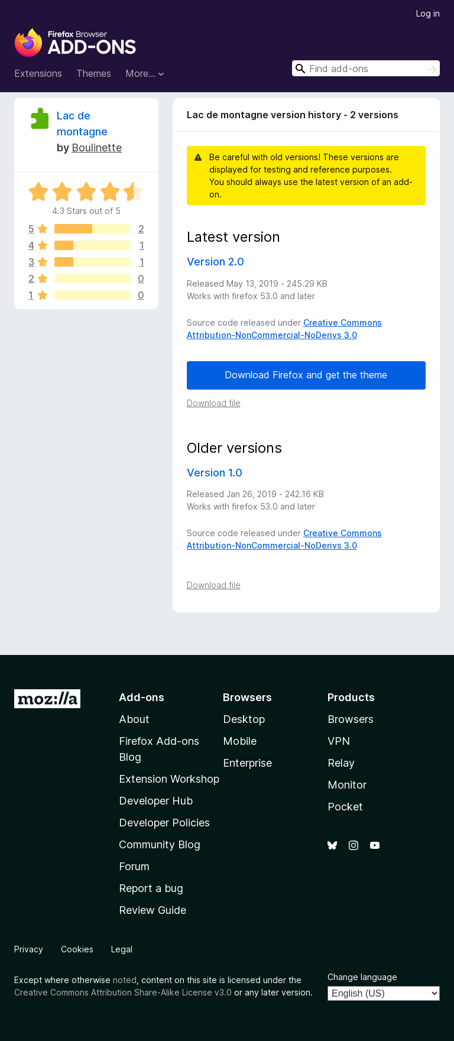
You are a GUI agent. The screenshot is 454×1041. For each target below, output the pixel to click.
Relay (341, 763)
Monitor (347, 785)
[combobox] (366, 68)
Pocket (345, 806)
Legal (121, 949)
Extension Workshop (169, 779)
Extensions (38, 73)
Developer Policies (164, 822)
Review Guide (152, 910)
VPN (338, 741)
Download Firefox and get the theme (306, 375)
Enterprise (247, 763)
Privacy (28, 949)
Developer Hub (156, 800)
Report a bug (151, 888)
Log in (428, 13)
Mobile (240, 741)
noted (125, 980)
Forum (134, 866)
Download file (214, 403)
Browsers (350, 719)
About (134, 719)
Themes (93, 73)
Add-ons (141, 697)
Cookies (77, 949)
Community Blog (159, 844)
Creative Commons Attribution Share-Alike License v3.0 (123, 992)
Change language (362, 977)
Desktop (244, 719)
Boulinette (97, 147)
